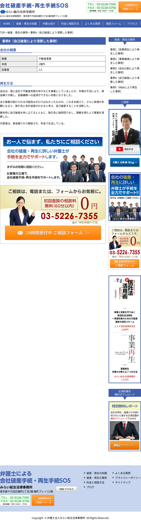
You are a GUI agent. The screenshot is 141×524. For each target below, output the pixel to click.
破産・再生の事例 (97, 477)
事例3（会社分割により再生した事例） (124, 70)
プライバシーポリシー (128, 477)
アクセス (132, 23)
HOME (6, 23)
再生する (125, 132)
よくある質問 (92, 23)
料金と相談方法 (70, 23)
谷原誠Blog (125, 162)
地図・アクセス (66, 489)
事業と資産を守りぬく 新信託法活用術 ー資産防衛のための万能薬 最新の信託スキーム (124, 317)
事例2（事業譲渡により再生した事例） (124, 61)
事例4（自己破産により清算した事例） (124, 80)
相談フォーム (113, 23)
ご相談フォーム (129, 7)
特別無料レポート (125, 426)
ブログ (90, 487)
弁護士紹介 (49, 23)
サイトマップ (122, 482)
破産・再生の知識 (26, 23)
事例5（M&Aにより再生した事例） (123, 89)
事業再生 (125, 370)
